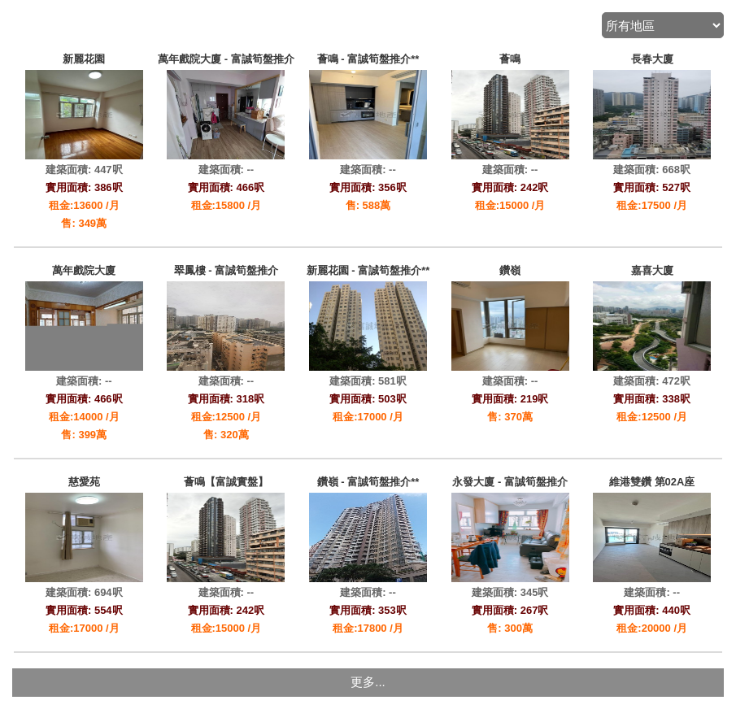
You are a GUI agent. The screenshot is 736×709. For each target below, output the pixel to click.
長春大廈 (652, 59)
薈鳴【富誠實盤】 (226, 482)
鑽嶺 (509, 270)
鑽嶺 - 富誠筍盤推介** (368, 482)
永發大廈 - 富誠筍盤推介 (510, 482)
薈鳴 (509, 59)
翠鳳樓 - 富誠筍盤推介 (226, 270)
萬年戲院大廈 (83, 270)
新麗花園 (84, 59)
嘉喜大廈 (652, 270)
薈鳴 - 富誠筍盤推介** (368, 59)
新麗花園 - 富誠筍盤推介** (368, 270)
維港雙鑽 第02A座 (652, 482)
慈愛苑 (84, 482)
